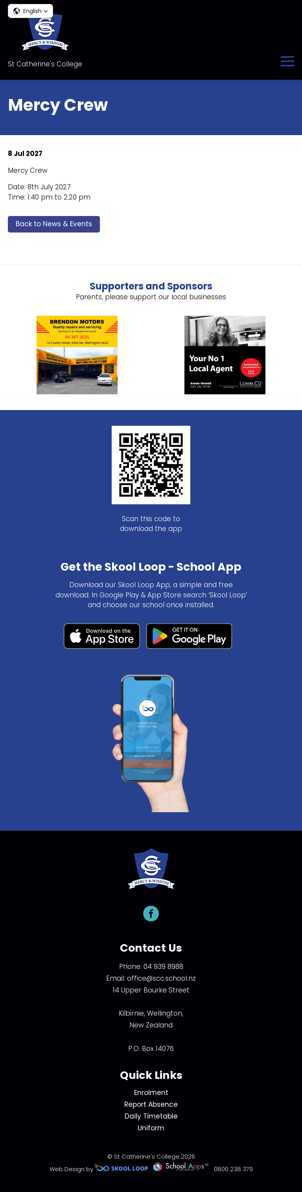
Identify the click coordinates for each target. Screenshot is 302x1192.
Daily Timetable (151, 1116)
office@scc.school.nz (161, 978)
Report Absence (151, 1104)
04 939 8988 (163, 966)
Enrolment (151, 1092)
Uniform (151, 1128)
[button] (30, 11)
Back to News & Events (54, 224)
